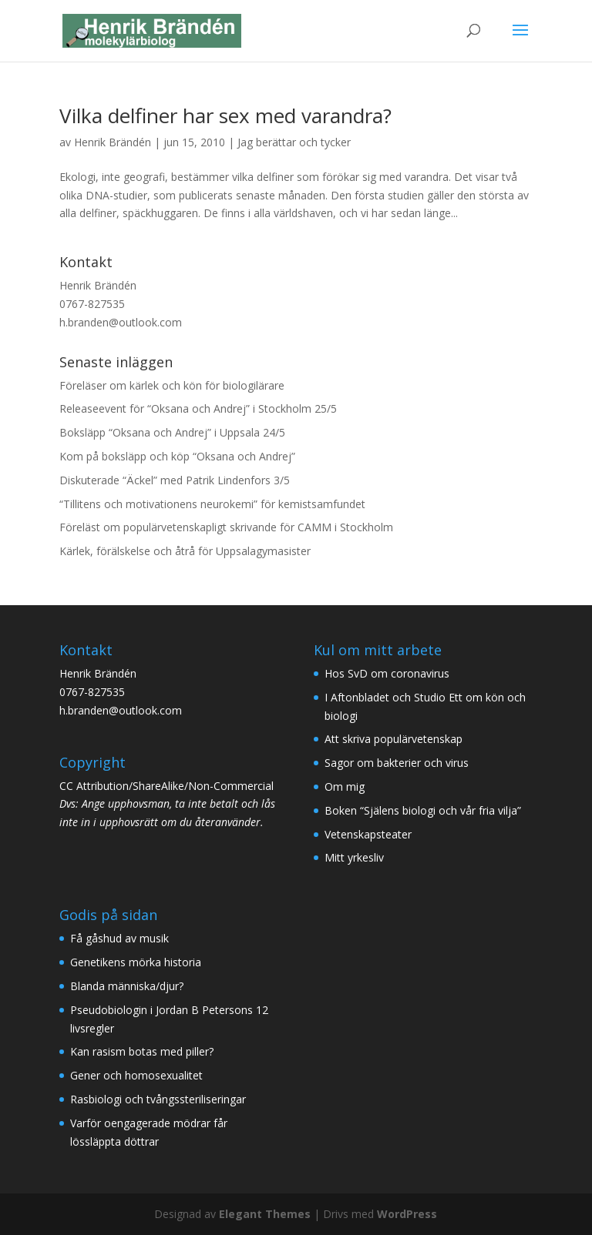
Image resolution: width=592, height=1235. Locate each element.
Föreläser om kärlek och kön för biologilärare (171, 385)
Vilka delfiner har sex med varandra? (225, 115)
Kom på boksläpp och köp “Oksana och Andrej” (177, 456)
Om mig (345, 786)
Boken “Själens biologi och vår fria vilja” (423, 810)
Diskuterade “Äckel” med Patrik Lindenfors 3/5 (174, 480)
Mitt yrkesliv (354, 857)
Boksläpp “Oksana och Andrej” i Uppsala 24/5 (172, 432)
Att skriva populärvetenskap (393, 738)
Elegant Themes (265, 1214)
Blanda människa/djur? (126, 986)
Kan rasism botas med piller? (142, 1051)
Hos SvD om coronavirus (387, 673)
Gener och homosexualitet (136, 1075)
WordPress (407, 1214)
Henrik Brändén (112, 142)
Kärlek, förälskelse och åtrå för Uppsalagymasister (185, 551)
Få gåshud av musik (119, 938)
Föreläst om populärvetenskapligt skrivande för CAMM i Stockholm (226, 527)
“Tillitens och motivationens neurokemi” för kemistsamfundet (212, 504)
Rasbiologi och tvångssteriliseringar (158, 1099)
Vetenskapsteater (368, 834)
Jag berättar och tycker (294, 142)
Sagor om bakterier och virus (397, 762)
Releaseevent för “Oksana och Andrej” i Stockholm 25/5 (198, 408)
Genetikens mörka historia (135, 962)
